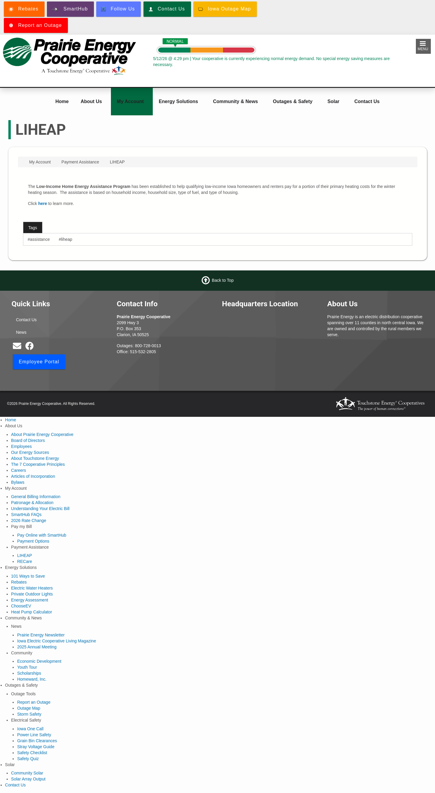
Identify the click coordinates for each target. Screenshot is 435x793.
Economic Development (39, 661)
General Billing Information (35, 496)
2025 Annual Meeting (37, 646)
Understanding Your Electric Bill (40, 508)
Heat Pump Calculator (31, 612)
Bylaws (17, 482)
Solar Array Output (28, 779)
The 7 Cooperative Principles (38, 464)
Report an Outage (33, 702)
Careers (18, 470)
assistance (40, 239)
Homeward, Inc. (31, 679)
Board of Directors (28, 440)
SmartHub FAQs (26, 514)
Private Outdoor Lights (32, 594)
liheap (66, 239)
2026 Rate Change (28, 520)
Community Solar (27, 773)
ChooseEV (21, 606)
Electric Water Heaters (32, 588)
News (21, 332)
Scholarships (29, 673)
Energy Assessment (29, 600)
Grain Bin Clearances (37, 740)
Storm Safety (29, 714)
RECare (24, 561)
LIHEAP (24, 555)
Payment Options (33, 541)
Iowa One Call (30, 728)
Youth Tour (27, 667)
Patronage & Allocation (32, 502)
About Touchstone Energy (35, 458)
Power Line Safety (34, 734)
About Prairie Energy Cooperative (42, 434)
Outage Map (28, 708)
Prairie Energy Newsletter (41, 635)
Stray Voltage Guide (35, 746)
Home (61, 101)
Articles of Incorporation (33, 476)
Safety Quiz (28, 758)
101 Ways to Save (28, 576)
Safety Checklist (32, 752)
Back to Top (223, 280)
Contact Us (366, 101)
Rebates (19, 582)
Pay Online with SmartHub (41, 535)
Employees (21, 446)
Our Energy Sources (30, 452)
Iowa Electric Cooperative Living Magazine (56, 641)
